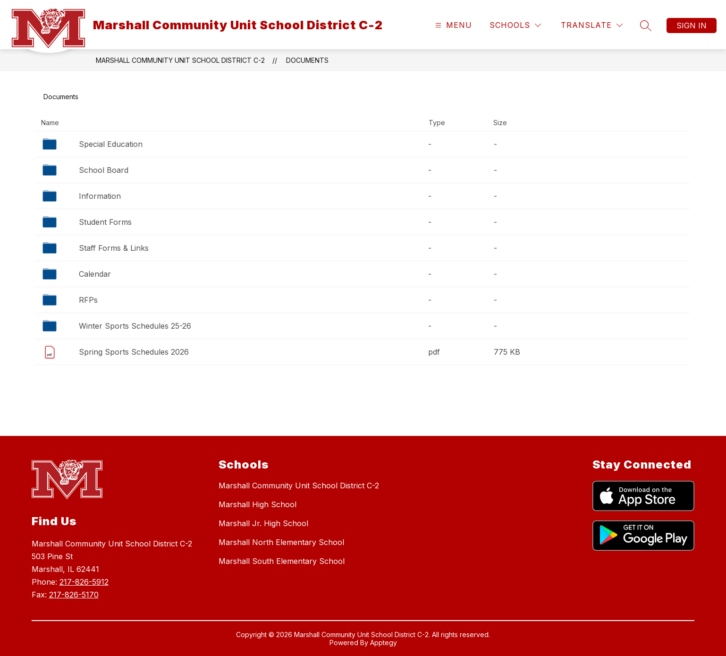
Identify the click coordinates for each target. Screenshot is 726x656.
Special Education (111, 144)
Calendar (95, 274)
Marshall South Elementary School (282, 561)
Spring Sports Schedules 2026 (134, 352)
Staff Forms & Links (114, 248)
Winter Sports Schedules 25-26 (135, 326)
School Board (103, 170)
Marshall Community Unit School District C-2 (180, 60)
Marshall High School (257, 504)
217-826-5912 (84, 582)
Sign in (691, 25)
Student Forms (105, 222)
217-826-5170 (74, 594)
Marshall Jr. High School (263, 523)
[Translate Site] (591, 25)
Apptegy (383, 643)
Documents (307, 60)
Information (100, 196)
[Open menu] (452, 25)
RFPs (88, 300)
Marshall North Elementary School (281, 542)
